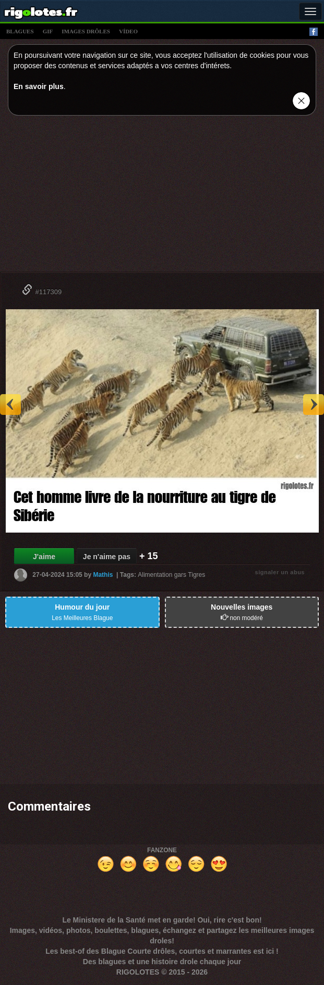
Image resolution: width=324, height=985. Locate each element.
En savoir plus (39, 86)
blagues (20, 31)
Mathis (103, 574)
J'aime (44, 556)
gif (48, 31)
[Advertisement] (162, 196)
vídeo (128, 31)
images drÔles (86, 31)
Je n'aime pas (106, 556)
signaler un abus (280, 572)
